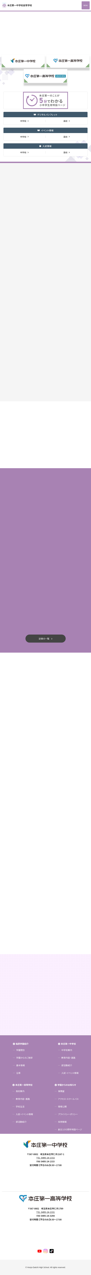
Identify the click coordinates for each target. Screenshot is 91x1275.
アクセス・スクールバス (68, 1098)
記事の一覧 (44, 638)
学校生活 (20, 1106)
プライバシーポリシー (68, 1114)
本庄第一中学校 (68, 1043)
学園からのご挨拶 (24, 1057)
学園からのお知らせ (66, 1084)
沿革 (18, 1073)
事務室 (61, 1091)
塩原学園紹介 (22, 1043)
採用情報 (62, 1121)
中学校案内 (66, 1050)
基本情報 (20, 1065)
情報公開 (62, 1106)
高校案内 (20, 1091)
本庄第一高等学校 (23, 1084)
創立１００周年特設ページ (70, 1129)
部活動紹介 (66, 1065)
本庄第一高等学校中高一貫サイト (19, 5)
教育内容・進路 (68, 1057)
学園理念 (20, 1050)
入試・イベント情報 (70, 1073)
